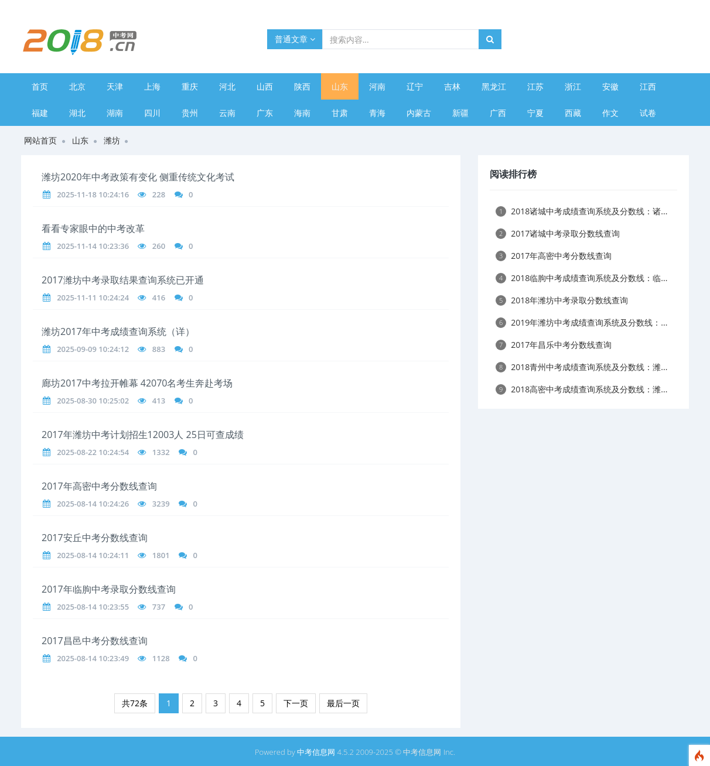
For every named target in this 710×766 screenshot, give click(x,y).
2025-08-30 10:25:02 (93, 400)
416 (158, 297)
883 (158, 349)
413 (158, 400)
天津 (115, 86)
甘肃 (340, 112)
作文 (610, 112)
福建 (40, 112)
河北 (227, 86)
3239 (161, 503)
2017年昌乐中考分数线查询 (554, 344)
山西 (265, 86)
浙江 (573, 86)
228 (158, 194)
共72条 (135, 703)
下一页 (296, 703)
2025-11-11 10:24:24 (93, 297)
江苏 (535, 86)
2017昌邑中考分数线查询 (95, 640)
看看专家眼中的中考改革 (93, 228)
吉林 (452, 86)
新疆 (460, 112)
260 (158, 246)
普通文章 (295, 39)
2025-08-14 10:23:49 (93, 658)
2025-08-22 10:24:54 (93, 452)
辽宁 (415, 86)
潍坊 (112, 140)
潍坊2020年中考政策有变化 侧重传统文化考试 (138, 176)
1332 (161, 452)
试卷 (648, 112)
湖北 (77, 112)
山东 (340, 86)
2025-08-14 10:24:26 (93, 503)
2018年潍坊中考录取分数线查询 (562, 300)
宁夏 (535, 112)
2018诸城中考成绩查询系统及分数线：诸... (581, 211)
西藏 (573, 112)
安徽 (610, 86)
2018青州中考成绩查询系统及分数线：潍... (581, 366)
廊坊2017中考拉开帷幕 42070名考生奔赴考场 (137, 383)
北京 (77, 86)
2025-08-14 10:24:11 (93, 555)
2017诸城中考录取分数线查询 (558, 233)
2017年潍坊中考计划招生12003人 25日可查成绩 (143, 434)
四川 (152, 112)
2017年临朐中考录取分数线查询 (109, 589)
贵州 (190, 112)
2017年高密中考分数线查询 (99, 486)
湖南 (115, 112)
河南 (377, 86)
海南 (302, 112)
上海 (152, 86)
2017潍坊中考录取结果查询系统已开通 (123, 279)
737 (158, 606)
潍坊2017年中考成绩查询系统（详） (118, 331)
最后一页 (343, 703)
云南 (227, 112)
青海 (377, 112)
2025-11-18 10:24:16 (93, 194)
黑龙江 (494, 86)
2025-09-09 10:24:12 (93, 349)
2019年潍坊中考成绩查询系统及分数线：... (581, 322)
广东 (265, 112)
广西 (498, 112)
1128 (161, 658)
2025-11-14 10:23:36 (93, 246)
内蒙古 (419, 112)
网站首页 (40, 140)
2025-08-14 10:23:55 (93, 606)
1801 (161, 555)
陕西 (302, 86)
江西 (648, 86)
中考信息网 (316, 752)
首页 (40, 86)
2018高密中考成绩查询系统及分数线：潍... (581, 389)
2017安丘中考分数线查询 (95, 537)
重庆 (190, 86)
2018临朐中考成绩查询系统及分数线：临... (581, 277)
